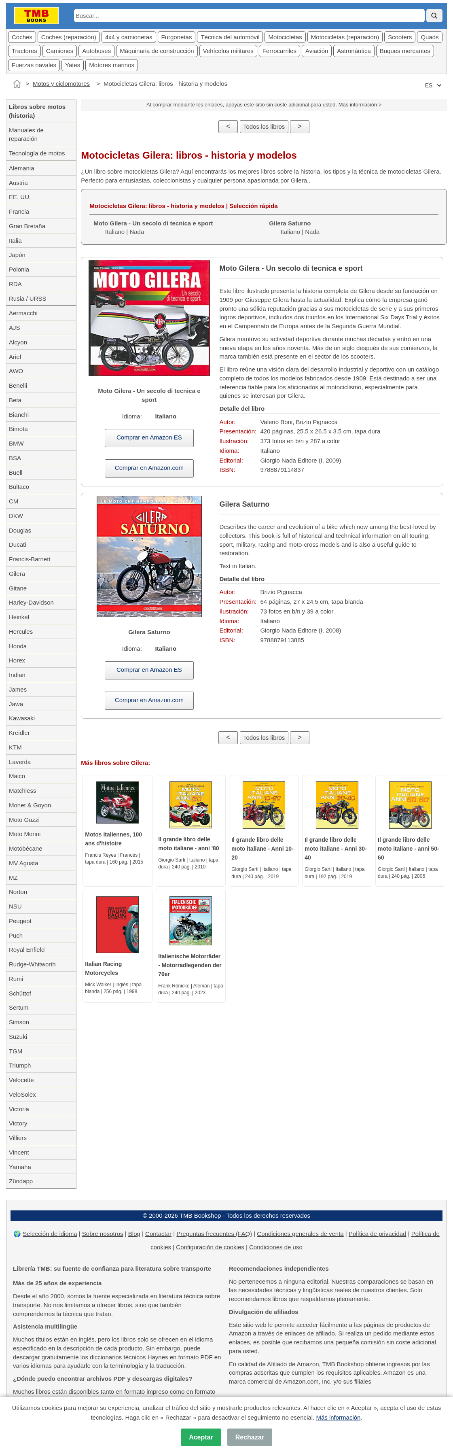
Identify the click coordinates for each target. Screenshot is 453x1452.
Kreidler (19, 732)
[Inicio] (17, 84)
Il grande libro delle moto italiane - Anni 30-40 (336, 848)
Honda (18, 646)
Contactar (158, 1233)
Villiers (18, 1137)
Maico (17, 776)
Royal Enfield (26, 949)
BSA (15, 457)
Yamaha (20, 1166)
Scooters (400, 37)
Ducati (17, 544)
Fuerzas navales (34, 65)
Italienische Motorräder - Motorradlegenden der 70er (189, 965)
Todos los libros (264, 126)
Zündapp (21, 1181)
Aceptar (201, 1437)
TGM (15, 1051)
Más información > (360, 105)
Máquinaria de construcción (157, 50)
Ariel (15, 356)
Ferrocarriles (279, 50)
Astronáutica (353, 50)
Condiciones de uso (276, 1247)
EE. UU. (20, 196)
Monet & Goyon (30, 805)
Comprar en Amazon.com (149, 467)
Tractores (24, 50)
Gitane (18, 588)
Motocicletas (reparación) (345, 37)
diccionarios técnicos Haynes (129, 1357)
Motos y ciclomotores (61, 83)
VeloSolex (22, 1094)
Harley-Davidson (31, 602)
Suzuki (18, 1036)
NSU (15, 906)
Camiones (60, 50)
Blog (134, 1233)
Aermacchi (23, 313)
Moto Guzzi (24, 819)
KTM (15, 747)
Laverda (20, 761)
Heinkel (19, 616)
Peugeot (20, 920)
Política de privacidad (377, 1233)
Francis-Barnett (30, 559)
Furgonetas (176, 37)
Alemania (21, 168)
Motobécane (25, 848)
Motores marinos (111, 65)
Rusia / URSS (28, 298)
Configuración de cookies (210, 1247)
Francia (19, 211)
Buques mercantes (405, 50)
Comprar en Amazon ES (149, 437)
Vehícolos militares (228, 50)
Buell (15, 472)
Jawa (16, 704)
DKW (16, 515)
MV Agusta (23, 863)
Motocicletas (285, 37)
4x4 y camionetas (128, 37)
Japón (17, 254)
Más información (338, 1417)
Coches (22, 37)
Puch (16, 935)
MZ (13, 877)
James (18, 689)
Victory (18, 1123)
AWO (16, 370)
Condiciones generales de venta (300, 1233)
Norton (18, 891)
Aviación (316, 50)
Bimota (18, 428)
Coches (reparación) (68, 37)
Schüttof (20, 993)
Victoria (19, 1109)
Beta (15, 400)
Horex (17, 660)
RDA (15, 283)
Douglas (20, 530)
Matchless (22, 790)
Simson (19, 1022)
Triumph (20, 1065)
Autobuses (96, 50)
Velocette (21, 1079)
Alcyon (18, 342)
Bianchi (19, 414)
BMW (16, 443)
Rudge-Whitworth (32, 964)
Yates (72, 65)
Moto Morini (24, 833)
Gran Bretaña (27, 226)
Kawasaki (22, 718)
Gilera (17, 573)
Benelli (18, 385)
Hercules (21, 631)
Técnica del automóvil (230, 37)
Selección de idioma (50, 1233)
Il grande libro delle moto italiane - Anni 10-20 (262, 848)
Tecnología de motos (37, 153)
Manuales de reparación (26, 134)
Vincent (19, 1152)
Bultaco (19, 486)
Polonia (19, 269)
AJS (14, 327)
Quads (429, 37)
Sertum (18, 1007)
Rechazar (249, 1437)
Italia (15, 240)
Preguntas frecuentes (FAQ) (214, 1233)
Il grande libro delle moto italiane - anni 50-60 (408, 848)
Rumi (16, 978)
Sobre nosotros (102, 1233)
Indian (17, 674)
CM (13, 501)
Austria (18, 182)
